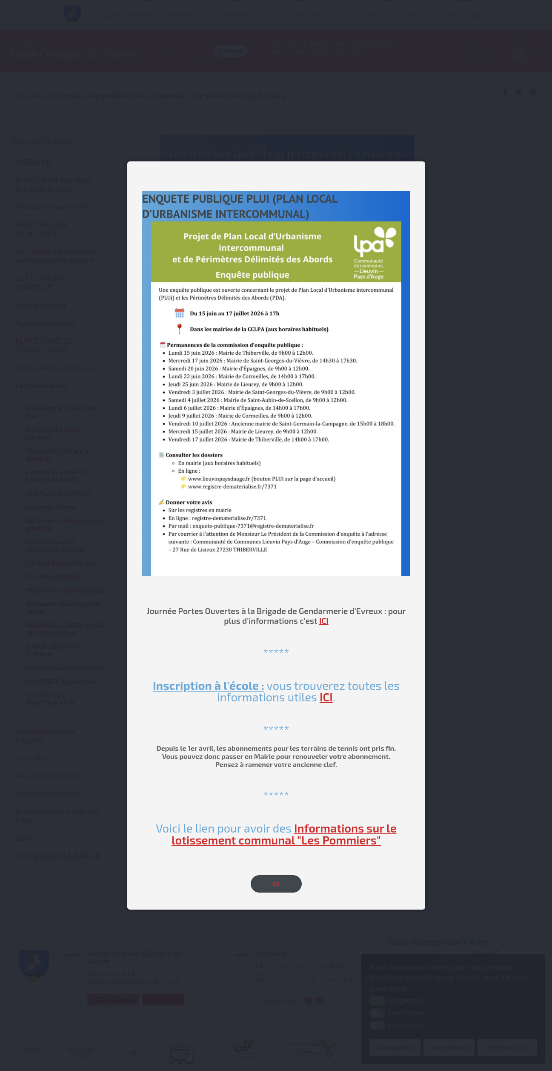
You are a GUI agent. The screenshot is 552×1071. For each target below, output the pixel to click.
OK (276, 884)
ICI (324, 621)
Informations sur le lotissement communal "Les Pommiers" (284, 833)
